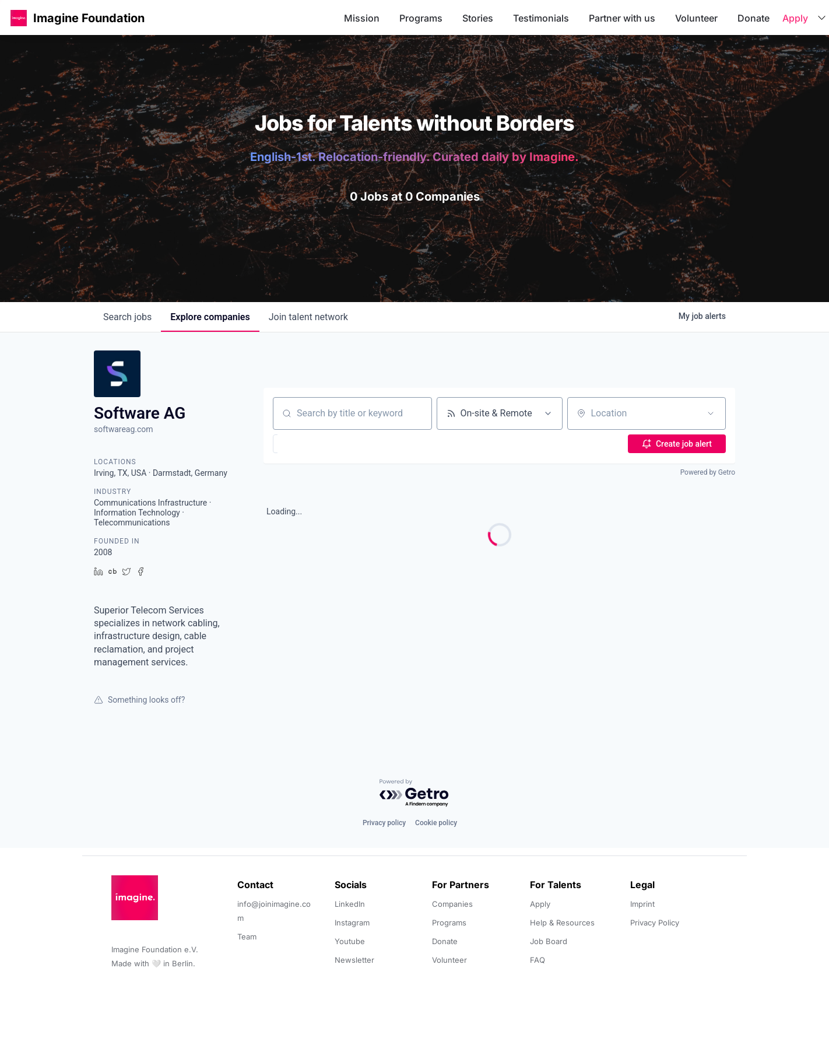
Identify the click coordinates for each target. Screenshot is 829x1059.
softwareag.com (123, 429)
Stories (477, 18)
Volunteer (696, 18)
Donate (753, 18)
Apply (795, 18)
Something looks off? (139, 699)
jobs (127, 316)
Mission (362, 18)
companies (210, 316)
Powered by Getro (707, 472)
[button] (18, 18)
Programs (420, 18)
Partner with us (622, 18)
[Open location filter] (710, 413)
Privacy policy (384, 823)
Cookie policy (436, 823)
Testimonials (541, 18)
